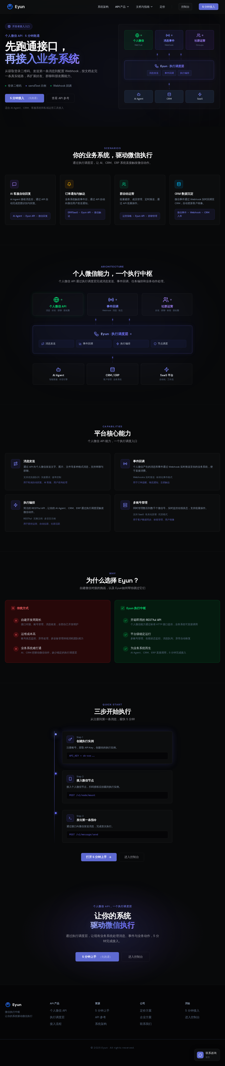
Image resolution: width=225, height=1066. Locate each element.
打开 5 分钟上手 (99, 857)
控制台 (185, 6)
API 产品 (122, 6)
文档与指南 (144, 6)
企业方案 (146, 1017)
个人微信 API (58, 1010)
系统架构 (103, 6)
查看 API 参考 (60, 98)
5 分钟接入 (208, 6)
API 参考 (100, 1017)
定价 (162, 6)
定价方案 (146, 1010)
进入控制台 (131, 857)
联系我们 (146, 1024)
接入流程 (56, 1024)
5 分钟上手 (97, 957)
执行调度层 (57, 1017)
